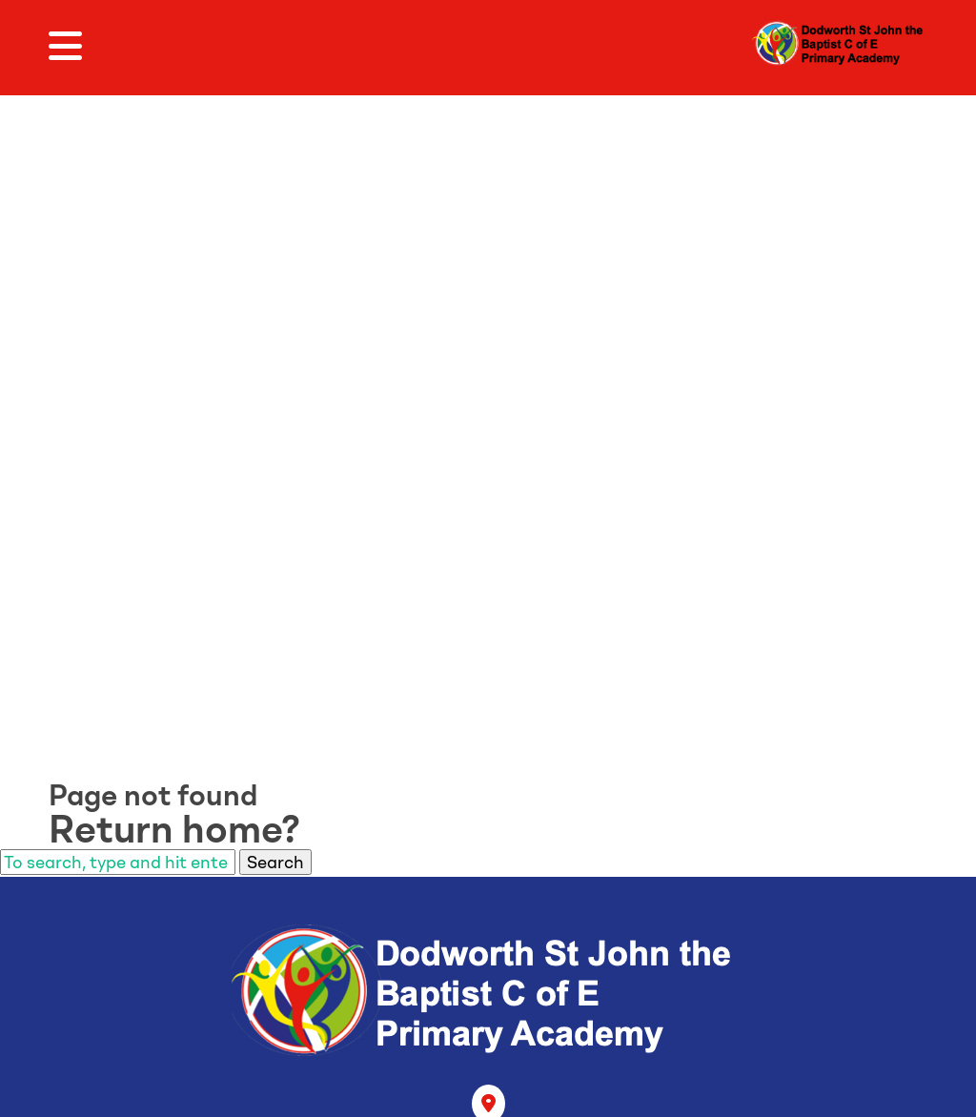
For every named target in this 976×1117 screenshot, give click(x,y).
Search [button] (275, 862)
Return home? (174, 829)
